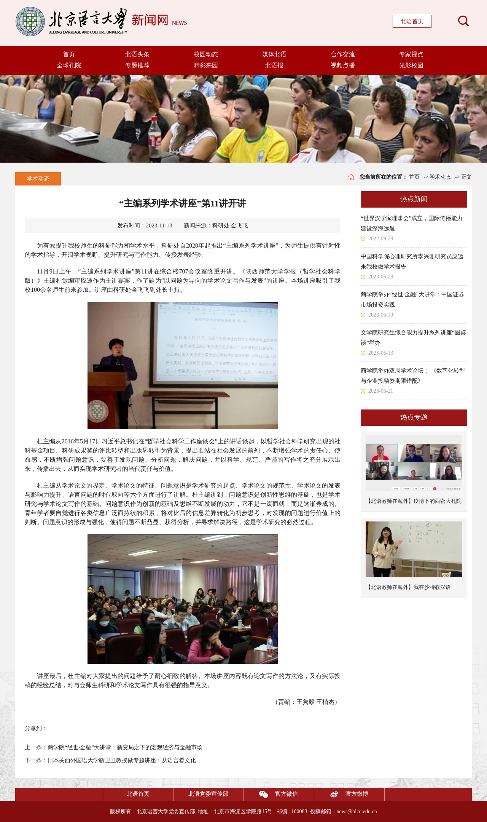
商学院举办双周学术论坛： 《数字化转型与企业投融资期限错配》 (413, 376)
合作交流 (343, 54)
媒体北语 (274, 54)
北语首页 (412, 21)
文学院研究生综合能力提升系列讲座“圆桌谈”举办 (413, 337)
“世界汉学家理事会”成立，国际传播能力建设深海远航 (412, 223)
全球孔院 (69, 65)
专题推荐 (137, 65)
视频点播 (343, 65)
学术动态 (38, 179)
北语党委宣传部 (208, 794)
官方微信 (271, 794)
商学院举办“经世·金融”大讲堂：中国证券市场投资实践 (412, 299)
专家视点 (411, 54)
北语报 (274, 65)
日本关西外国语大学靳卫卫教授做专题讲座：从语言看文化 (122, 760)
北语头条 (137, 54)
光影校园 (411, 65)
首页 (69, 54)
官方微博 (341, 794)
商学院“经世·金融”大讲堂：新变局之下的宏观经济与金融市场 (125, 747)
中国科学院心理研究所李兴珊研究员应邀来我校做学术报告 (412, 261)
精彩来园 (206, 65)
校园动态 (206, 54)
